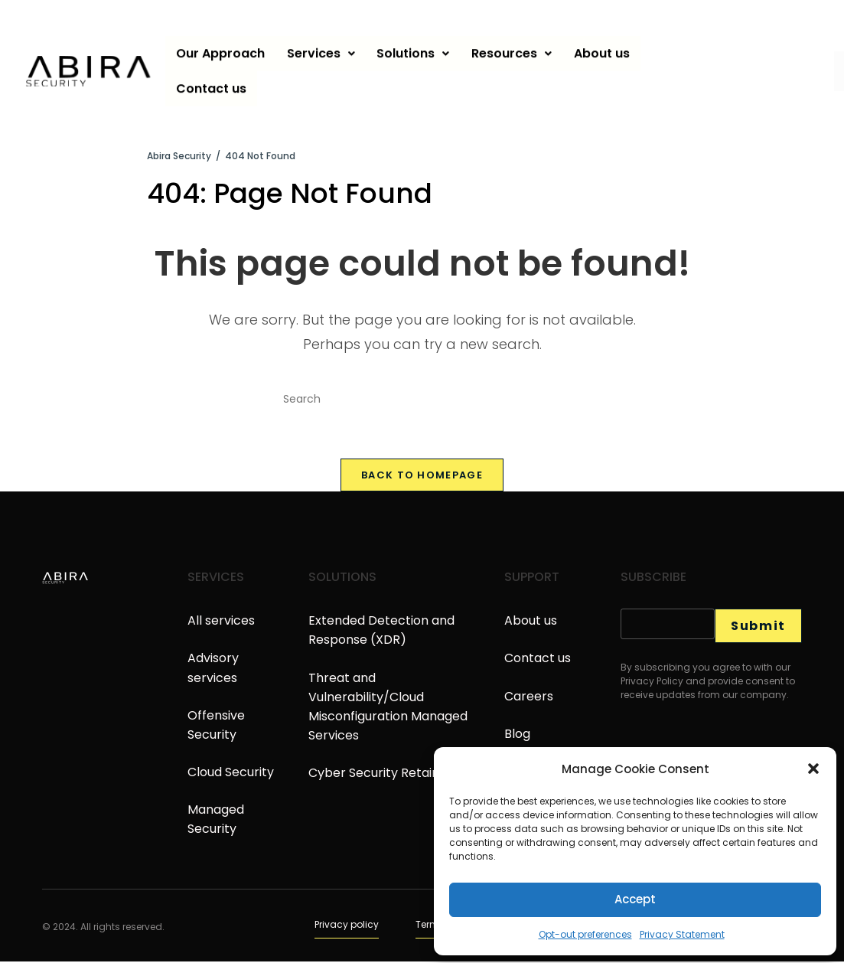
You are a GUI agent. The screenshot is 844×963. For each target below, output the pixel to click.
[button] (813, 768)
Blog (517, 735)
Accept (635, 899)
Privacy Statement (682, 934)
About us (606, 48)
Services (322, 48)
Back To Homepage (422, 477)
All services (221, 623)
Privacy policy (346, 925)
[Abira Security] (179, 155)
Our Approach (221, 48)
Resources (515, 48)
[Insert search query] (422, 399)
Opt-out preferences (585, 934)
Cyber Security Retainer (380, 775)
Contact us (212, 84)
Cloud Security (230, 774)
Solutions (416, 48)
